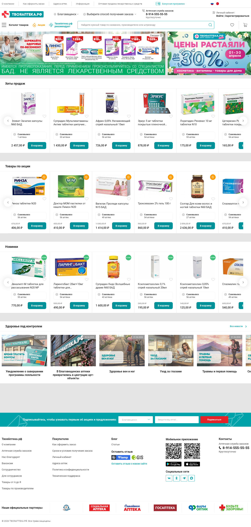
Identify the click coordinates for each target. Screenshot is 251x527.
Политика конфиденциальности (70, 469)
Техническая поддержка (66, 475)
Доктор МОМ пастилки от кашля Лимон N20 (69, 205)
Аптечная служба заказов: (160, 10)
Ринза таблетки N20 (23, 203)
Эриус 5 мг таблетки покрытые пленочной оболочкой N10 (151, 122)
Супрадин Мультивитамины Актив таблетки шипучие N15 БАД (71, 122)
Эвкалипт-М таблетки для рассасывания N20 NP (27, 286)
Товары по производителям (17, 488)
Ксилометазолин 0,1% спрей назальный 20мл (152, 286)
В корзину (37, 145)
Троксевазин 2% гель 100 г (154, 203)
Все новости (238, 326)
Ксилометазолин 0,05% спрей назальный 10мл (194, 286)
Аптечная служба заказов (17, 450)
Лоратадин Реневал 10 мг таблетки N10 (196, 122)
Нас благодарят (11, 457)
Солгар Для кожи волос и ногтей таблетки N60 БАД (196, 205)
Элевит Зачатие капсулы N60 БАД (26, 122)
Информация (82, 3)
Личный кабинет (61, 457)
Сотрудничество (11, 469)
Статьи (115, 444)
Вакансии (7, 463)
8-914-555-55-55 (156, 14)
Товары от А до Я (11, 482)
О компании (8, 3)
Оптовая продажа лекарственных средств (120, 3)
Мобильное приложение (182, 439)
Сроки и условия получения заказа (72, 450)
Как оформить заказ (33, 3)
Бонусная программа (170, 3)
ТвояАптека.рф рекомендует (60, 25)
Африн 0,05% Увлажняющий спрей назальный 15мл (113, 122)
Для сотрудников (12, 475)
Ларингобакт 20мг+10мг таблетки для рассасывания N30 (68, 286)
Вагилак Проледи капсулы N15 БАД (112, 205)
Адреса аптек (60, 3)
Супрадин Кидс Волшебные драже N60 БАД (113, 286)
